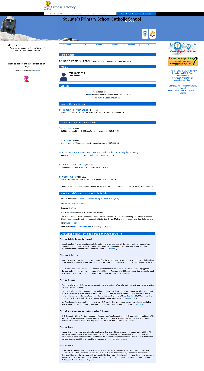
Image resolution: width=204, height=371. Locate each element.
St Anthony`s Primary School (74, 109)
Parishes (131, 45)
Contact (99, 45)
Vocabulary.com (130, 298)
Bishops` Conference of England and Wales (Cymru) (98, 198)
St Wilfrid (72, 208)
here (38, 71)
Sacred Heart (66, 128)
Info (147, 45)
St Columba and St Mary (72, 164)
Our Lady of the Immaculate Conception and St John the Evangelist (94, 152)
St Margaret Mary (68, 176)
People (83, 45)
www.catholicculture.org (117, 339)
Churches (67, 45)
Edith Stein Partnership (81, 227)
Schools (115, 45)
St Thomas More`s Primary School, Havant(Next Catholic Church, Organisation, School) (182, 89)
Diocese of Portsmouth (77, 203)
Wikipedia (112, 249)
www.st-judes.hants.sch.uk (107, 98)
